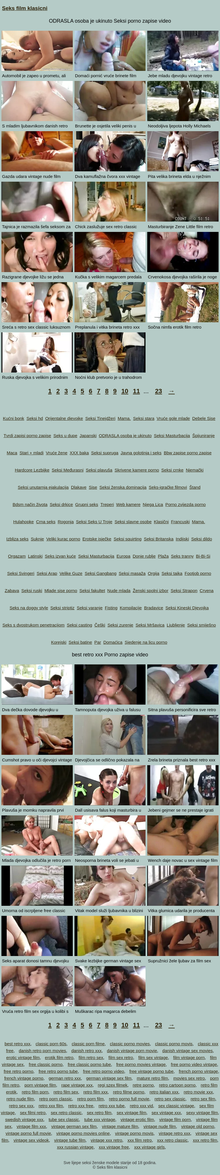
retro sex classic (170, 1098)
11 (136, 391)
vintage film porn (175, 1119)
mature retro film (152, 1078)
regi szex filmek (112, 1085)
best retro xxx (17, 1043)
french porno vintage (198, 1071)
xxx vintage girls (149, 1147)
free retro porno (18, 1071)
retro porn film (90, 1098)
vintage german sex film (74, 1126)
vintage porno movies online (83, 1133)
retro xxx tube (112, 1105)
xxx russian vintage (75, 1147)
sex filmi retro (33, 1112)
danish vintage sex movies (187, 1050)
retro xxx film (51, 1105)
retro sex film (202, 1098)
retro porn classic (55, 1098)
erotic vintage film (23, 1057)
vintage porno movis (134, 1133)
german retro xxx (65, 1078)
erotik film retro (59, 1057)
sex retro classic (66, 1112)
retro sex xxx (21, 1105)
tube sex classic (64, 1119)
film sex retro (121, 1057)
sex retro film (99, 1112)
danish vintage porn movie (132, 1050)
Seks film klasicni (24, 8)
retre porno (143, 1085)
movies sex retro (189, 1078)
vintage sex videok (31, 1140)
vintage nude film (160, 1126)
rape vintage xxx (77, 1085)
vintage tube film (69, 1140)
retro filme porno (128, 1091)
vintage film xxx (31, 1126)
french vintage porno (24, 1078)
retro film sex (66, 1091)
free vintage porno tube (151, 1071)
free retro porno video (103, 1071)
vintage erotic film (137, 1119)
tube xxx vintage (99, 1119)
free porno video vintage (194, 1064)
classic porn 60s (51, 1043)
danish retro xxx (86, 1050)
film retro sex (90, 1057)
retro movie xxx (198, 1091)
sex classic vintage (176, 1105)
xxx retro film (205, 1140)
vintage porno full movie (28, 1133)
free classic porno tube (89, 1064)
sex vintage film (131, 1112)
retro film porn (35, 1091)
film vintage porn (189, 1057)
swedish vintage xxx (24, 1119)
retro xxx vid (141, 1105)
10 (124, 391)
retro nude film (20, 1098)
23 (158, 391)
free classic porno (45, 1064)
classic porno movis (173, 1043)
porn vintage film (40, 1085)
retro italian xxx (164, 1091)
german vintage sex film (108, 1078)
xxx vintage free (114, 1147)
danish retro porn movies (42, 1050)
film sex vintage (153, 1057)
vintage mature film (120, 1126)
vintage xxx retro (106, 1140)
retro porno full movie (129, 1098)
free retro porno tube (58, 1071)
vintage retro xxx (174, 1133)
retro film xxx (95, 1091)
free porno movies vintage (141, 1064)
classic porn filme (88, 1043)
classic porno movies (130, 1043)
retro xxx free (80, 1105)
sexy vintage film (202, 1112)
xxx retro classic (172, 1140)
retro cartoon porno (177, 1085)
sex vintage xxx (166, 1112)
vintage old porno (197, 1126)
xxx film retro (139, 1140)
